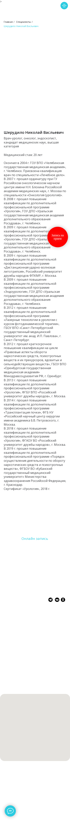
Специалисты (23, 21)
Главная (8, 21)
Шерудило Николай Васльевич (21, 26)
